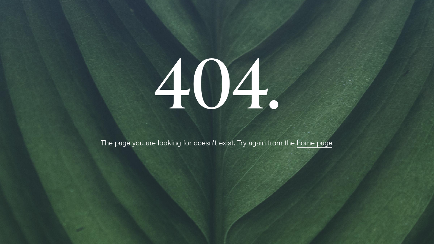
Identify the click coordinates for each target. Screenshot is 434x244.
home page (314, 142)
